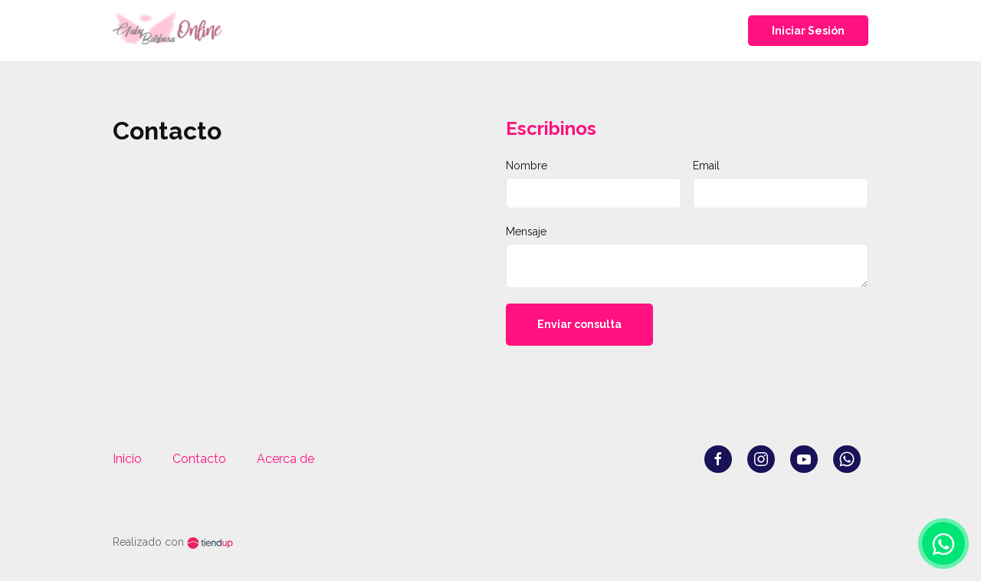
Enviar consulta (579, 324)
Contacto (199, 458)
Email (706, 165)
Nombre (526, 165)
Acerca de (285, 458)
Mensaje (526, 231)
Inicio (127, 458)
